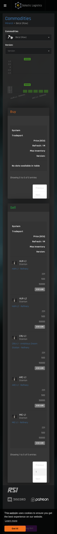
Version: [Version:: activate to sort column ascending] (40, 156)
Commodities (18, 18)
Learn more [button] (11, 520)
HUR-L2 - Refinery (20, 306)
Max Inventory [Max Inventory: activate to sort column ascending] (37, 150)
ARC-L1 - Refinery (20, 385)
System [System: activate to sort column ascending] (16, 130)
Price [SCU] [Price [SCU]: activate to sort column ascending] (39, 236)
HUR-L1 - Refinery (20, 268)
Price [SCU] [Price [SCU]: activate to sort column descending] (39, 140)
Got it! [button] (15, 528)
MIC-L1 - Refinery (20, 422)
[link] (28, 275)
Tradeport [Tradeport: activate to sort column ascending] (17, 135)
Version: (9, 45)
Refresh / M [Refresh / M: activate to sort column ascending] (38, 145)
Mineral (9, 23)
